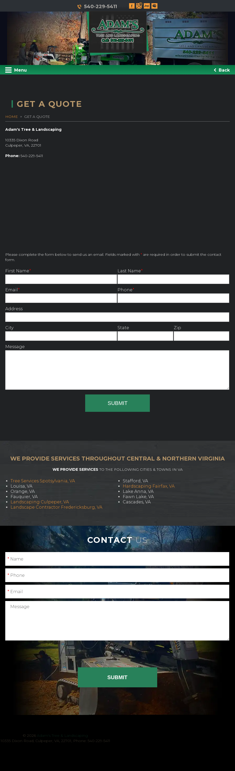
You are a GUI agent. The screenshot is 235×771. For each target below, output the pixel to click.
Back (222, 70)
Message (117, 367)
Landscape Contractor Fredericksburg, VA (56, 507)
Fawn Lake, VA (138, 496)
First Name (61, 276)
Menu (16, 70)
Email (61, 295)
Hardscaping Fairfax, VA (149, 486)
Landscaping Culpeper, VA (40, 501)
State (145, 333)
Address (117, 314)
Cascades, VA (137, 501)
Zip (201, 333)
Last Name (173, 276)
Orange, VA (23, 491)
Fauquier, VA (24, 496)
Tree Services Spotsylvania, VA (43, 480)
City (61, 333)
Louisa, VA (21, 486)
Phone (173, 295)
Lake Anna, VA (138, 491)
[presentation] (45, 404)
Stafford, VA (135, 480)
